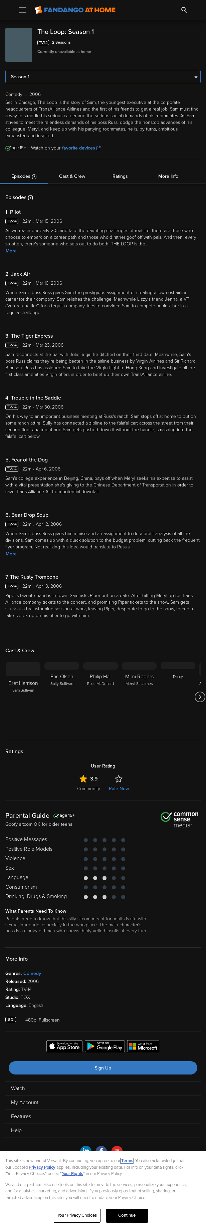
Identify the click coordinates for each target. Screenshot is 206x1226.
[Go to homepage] (75, 10)
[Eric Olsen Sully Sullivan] (61, 697)
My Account (24, 1102)
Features (21, 1116)
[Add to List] (197, 42)
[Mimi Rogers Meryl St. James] (139, 697)
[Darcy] (178, 697)
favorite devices (81, 148)
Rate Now (119, 788)
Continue (127, 1215)
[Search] (184, 10)
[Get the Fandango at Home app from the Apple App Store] (64, 1047)
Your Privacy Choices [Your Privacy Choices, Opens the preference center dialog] (77, 1215)
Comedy (32, 973)
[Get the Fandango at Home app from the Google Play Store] (104, 1047)
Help (16, 1130)
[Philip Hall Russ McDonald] (100, 697)
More (11, 251)
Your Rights (72, 1173)
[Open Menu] (22, 10)
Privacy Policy (42, 1167)
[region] (103, 1188)
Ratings (120, 176)
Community (88, 788)
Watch (18, 1088)
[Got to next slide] (200, 697)
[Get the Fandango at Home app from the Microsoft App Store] (143, 1047)
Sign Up (103, 1068)
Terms (127, 1160)
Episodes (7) (24, 176)
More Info (168, 176)
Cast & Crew (72, 176)
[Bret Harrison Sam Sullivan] (23, 697)
